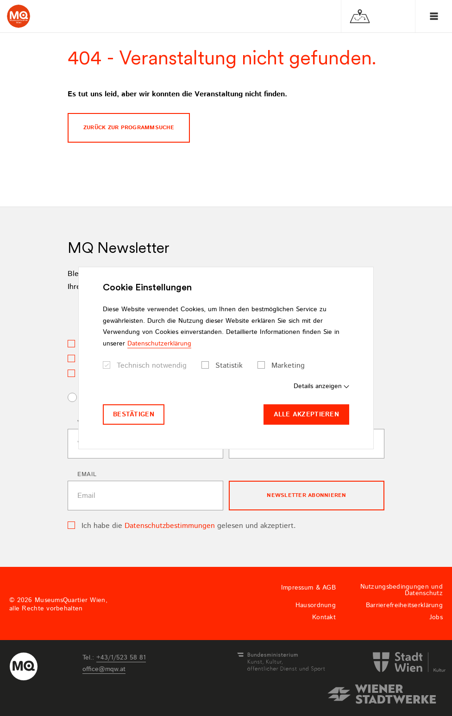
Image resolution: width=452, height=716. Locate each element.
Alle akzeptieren (306, 414)
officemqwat (104, 669)
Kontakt (324, 617)
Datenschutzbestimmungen (170, 526)
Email (86, 474)
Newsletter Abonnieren (306, 495)
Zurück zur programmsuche (128, 128)
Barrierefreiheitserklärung (404, 605)
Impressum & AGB (308, 587)
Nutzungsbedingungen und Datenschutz (401, 590)
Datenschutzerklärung (159, 343)
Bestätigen (133, 414)
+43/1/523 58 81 (121, 657)
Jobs (436, 617)
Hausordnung (315, 605)
